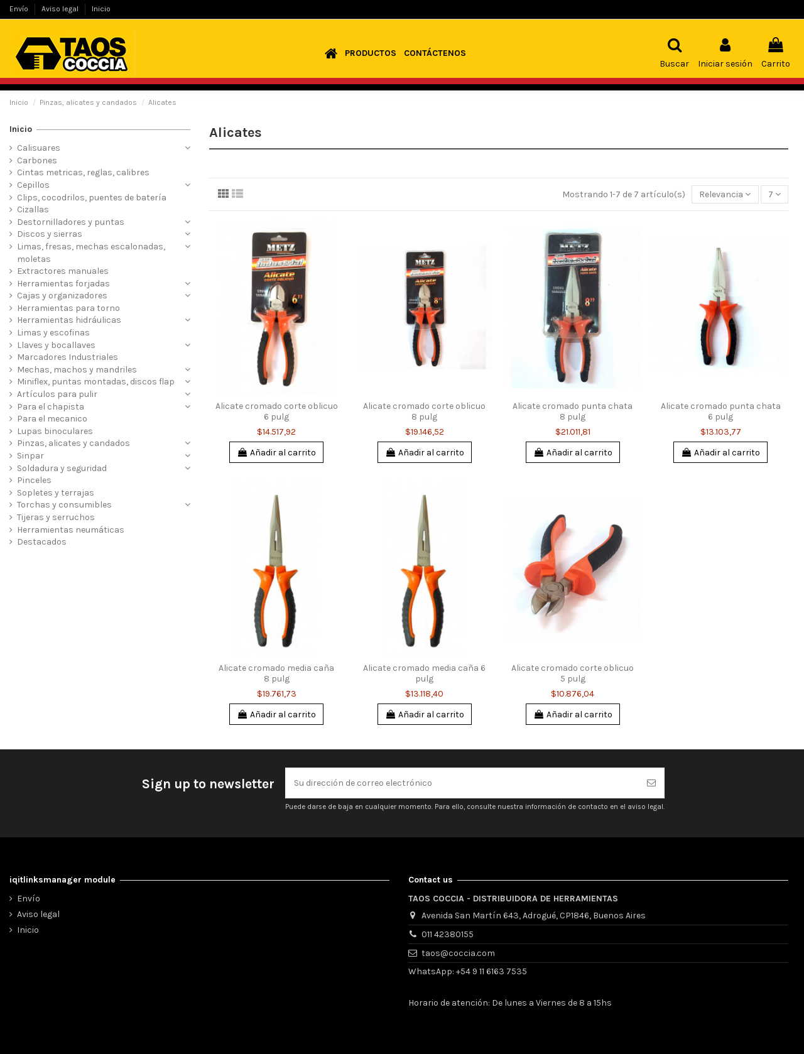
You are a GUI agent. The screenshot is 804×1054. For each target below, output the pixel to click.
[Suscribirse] (651, 783)
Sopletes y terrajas (55, 492)
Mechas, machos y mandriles (77, 369)
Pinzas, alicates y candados (73, 443)
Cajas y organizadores (62, 295)
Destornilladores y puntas (70, 222)
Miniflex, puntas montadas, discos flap (96, 381)
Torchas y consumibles (64, 504)
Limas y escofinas (53, 332)
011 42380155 (447, 934)
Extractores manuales (63, 271)
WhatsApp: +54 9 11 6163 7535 (467, 971)
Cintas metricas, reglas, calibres (83, 172)
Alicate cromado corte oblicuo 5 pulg (572, 673)
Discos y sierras (49, 234)
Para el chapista (50, 406)
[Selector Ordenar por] (725, 194)
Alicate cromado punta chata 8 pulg (573, 411)
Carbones (37, 160)
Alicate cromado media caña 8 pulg (276, 673)
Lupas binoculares (55, 431)
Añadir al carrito (276, 452)
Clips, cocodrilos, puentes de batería (91, 197)
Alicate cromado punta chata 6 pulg (721, 411)
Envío (19, 8)
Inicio (101, 8)
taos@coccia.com (458, 953)
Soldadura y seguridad (62, 468)
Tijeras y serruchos (56, 517)
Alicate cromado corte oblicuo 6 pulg (276, 411)
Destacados (42, 541)
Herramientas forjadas (63, 283)
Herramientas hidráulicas (69, 320)
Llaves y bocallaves (56, 345)
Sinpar (30, 455)
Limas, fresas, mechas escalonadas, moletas (91, 252)
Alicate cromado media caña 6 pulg (424, 673)
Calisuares (38, 148)
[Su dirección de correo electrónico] (461, 783)
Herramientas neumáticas (70, 529)
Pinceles (34, 480)
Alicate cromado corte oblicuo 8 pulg (424, 411)
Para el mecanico (52, 418)
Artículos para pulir (57, 394)
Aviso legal (60, 8)
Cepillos (33, 185)
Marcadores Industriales (67, 357)
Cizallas (33, 209)
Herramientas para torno (68, 308)
